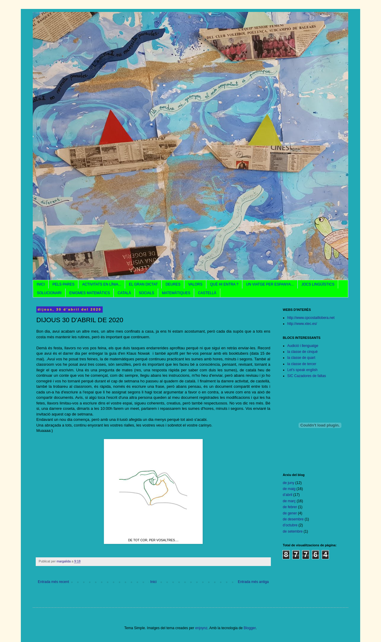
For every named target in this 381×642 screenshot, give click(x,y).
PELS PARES (63, 284)
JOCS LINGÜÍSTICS (318, 284)
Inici (153, 582)
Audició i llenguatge (302, 346)
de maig (289, 489)
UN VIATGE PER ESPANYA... (270, 284)
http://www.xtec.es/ (302, 324)
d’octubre (290, 525)
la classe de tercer (301, 364)
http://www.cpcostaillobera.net (311, 318)
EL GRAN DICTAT (143, 284)
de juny (288, 483)
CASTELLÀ (207, 293)
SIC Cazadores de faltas (306, 376)
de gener (290, 513)
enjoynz (201, 628)
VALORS (195, 284)
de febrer (290, 507)
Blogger (249, 628)
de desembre (293, 519)
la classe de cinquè (302, 352)
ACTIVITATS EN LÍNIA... (101, 284)
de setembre (293, 531)
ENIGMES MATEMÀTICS (89, 293)
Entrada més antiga (253, 582)
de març (289, 501)
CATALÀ (124, 293)
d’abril (287, 495)
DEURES (172, 284)
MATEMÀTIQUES (176, 293)
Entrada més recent (53, 582)
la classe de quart (301, 358)
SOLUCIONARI (49, 293)
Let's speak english (302, 370)
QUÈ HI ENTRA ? (224, 284)
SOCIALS (146, 293)
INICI (41, 284)
